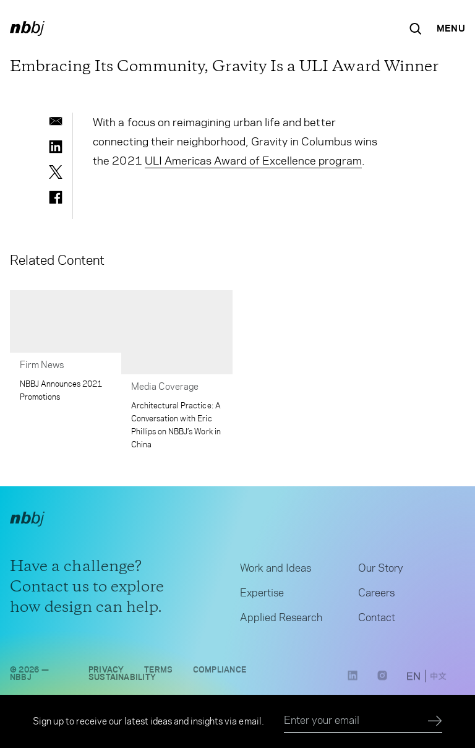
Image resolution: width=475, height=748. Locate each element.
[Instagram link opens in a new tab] (382, 682)
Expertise (262, 595)
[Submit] (435, 721)
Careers (376, 595)
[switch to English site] (413, 680)
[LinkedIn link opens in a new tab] (352, 682)
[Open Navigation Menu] (451, 28)
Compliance (220, 672)
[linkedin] (55, 146)
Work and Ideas (275, 570)
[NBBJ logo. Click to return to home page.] (27, 28)
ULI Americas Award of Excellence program (253, 160)
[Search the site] (415, 28)
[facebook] (55, 197)
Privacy (106, 672)
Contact (376, 620)
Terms (158, 672)
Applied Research (281, 620)
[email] (55, 121)
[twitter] (55, 172)
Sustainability (122, 679)
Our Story (380, 570)
